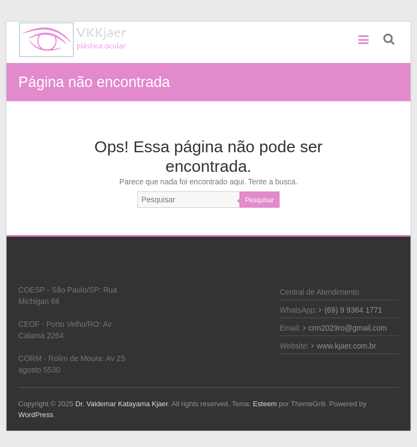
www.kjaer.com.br (346, 346)
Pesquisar (259, 200)
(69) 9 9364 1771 (353, 310)
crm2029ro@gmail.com (347, 328)
